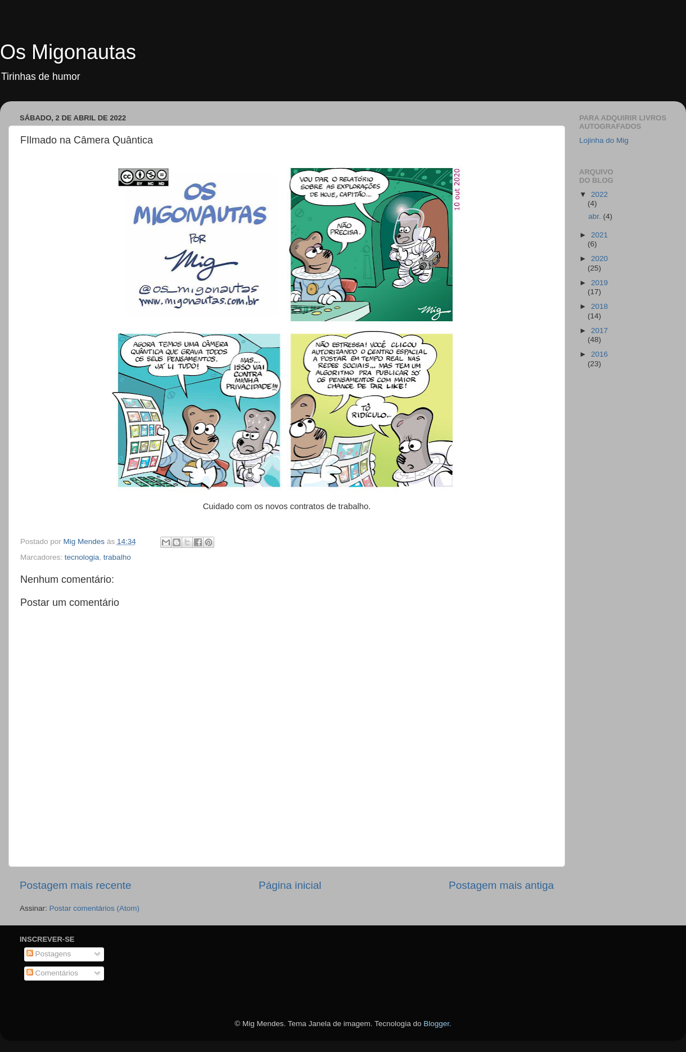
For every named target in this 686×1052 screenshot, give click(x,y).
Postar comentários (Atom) (94, 908)
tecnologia (82, 557)
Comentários (52, 973)
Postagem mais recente (75, 885)
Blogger (436, 1023)
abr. (595, 216)
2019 (599, 282)
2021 (599, 235)
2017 (599, 330)
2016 (599, 354)
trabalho (117, 557)
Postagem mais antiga (501, 885)
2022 (599, 194)
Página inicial (290, 885)
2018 (599, 306)
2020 (599, 258)
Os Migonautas (68, 52)
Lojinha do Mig (604, 140)
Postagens (48, 954)
